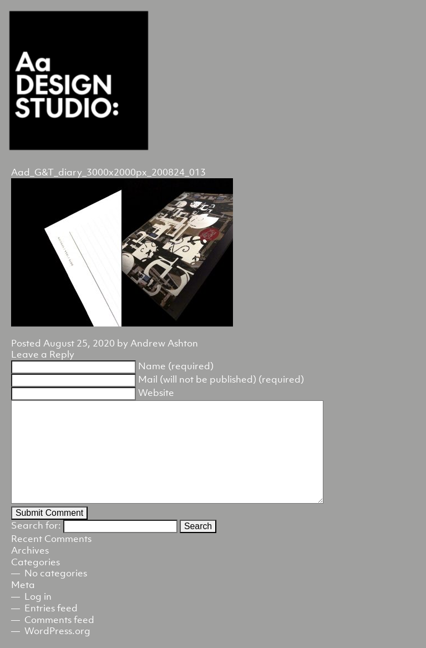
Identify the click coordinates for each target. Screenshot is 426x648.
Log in (38, 596)
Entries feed (51, 608)
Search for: (36, 525)
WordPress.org (57, 631)
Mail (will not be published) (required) (221, 379)
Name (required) (176, 366)
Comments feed (59, 620)
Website (156, 392)
